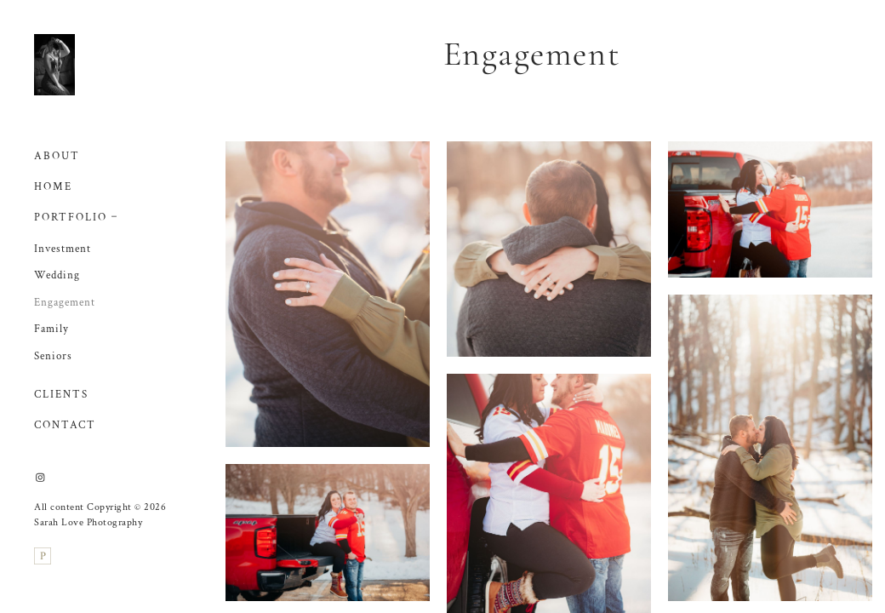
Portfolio (70, 217)
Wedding (57, 275)
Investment (62, 249)
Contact (65, 425)
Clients (61, 394)
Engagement (64, 302)
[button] (114, 214)
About (57, 156)
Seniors (53, 356)
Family (51, 329)
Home (53, 187)
